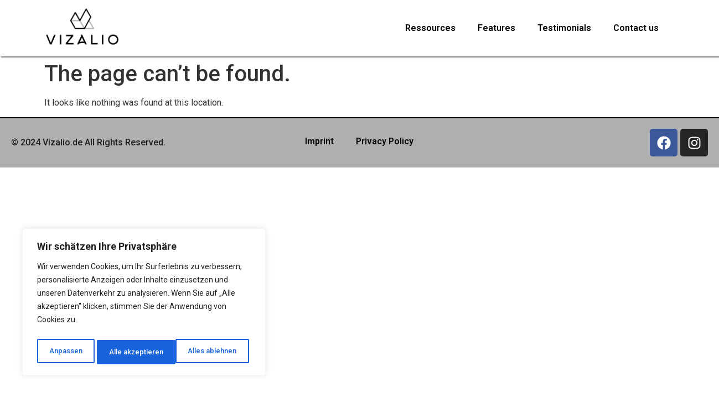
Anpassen (64, 352)
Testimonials (564, 28)
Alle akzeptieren (212, 352)
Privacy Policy (384, 141)
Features (496, 28)
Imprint (319, 141)
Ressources (430, 28)
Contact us (636, 28)
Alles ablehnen (132, 352)
